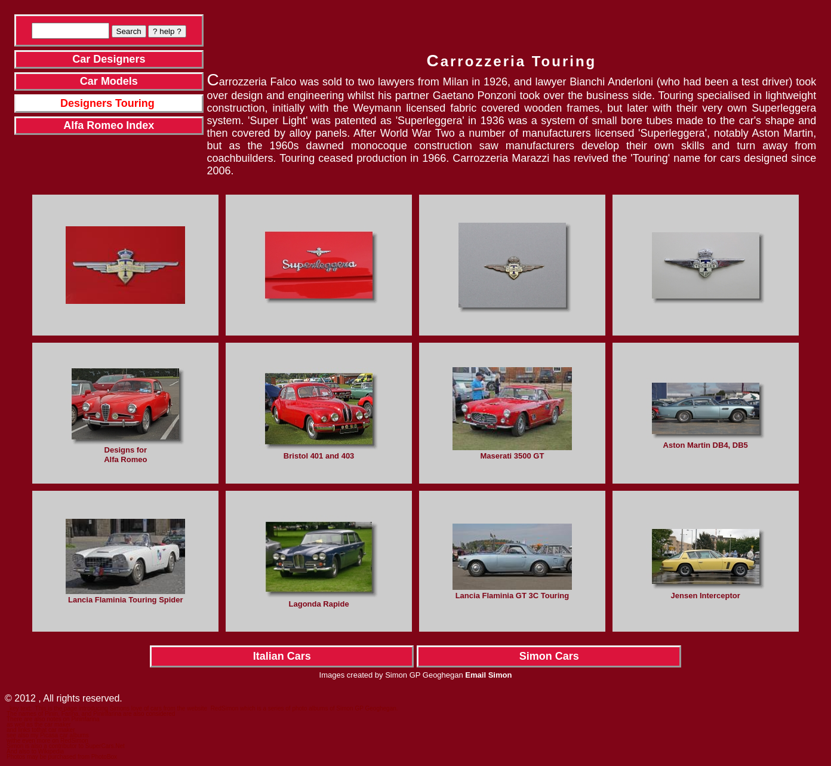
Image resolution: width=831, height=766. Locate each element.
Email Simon (488, 674)
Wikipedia (51, 751)
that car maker (56, 730)
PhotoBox (104, 756)
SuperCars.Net (105, 746)
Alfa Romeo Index (108, 125)
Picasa (49, 735)
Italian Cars (282, 656)
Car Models (109, 81)
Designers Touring (107, 103)
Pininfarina (85, 719)
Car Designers (108, 59)
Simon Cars (549, 656)
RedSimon (225, 708)
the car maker (53, 724)
